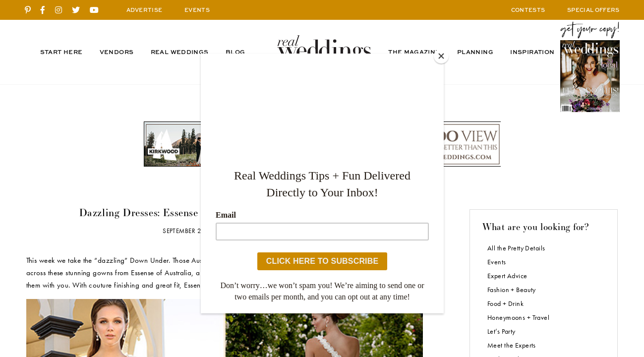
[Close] (441, 56)
